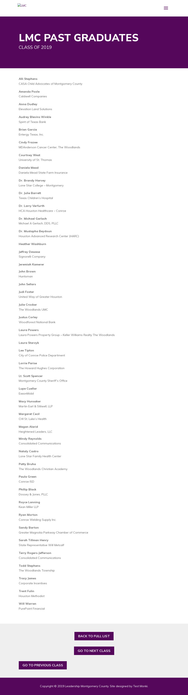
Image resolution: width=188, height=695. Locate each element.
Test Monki (140, 686)
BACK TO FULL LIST (94, 636)
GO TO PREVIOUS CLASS (42, 665)
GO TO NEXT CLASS (94, 651)
